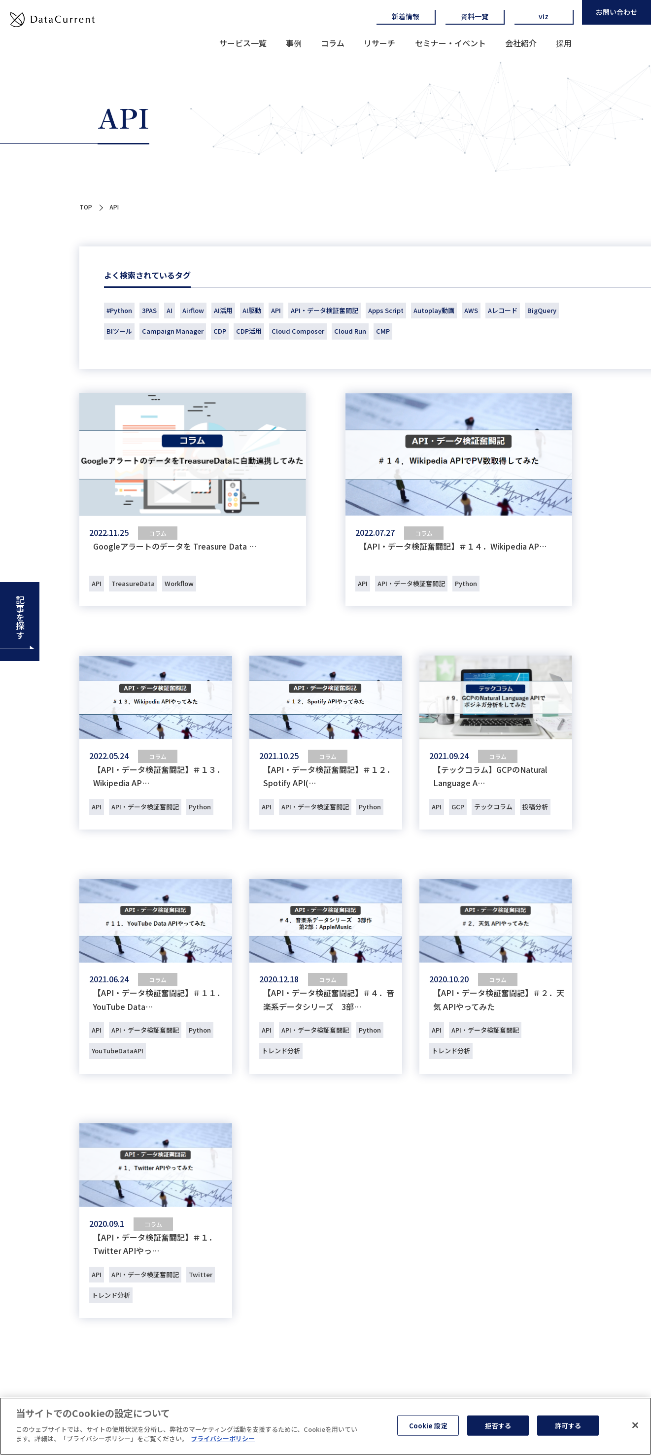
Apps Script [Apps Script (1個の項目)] (386, 310)
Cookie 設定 (428, 1426)
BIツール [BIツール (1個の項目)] (119, 331)
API (97, 583)
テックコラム (493, 806)
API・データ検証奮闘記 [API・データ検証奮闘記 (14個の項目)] (324, 310)
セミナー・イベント (450, 43)
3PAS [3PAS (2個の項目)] (149, 310)
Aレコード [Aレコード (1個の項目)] (502, 310)
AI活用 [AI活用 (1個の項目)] (223, 310)
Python (466, 583)
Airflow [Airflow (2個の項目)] (193, 310)
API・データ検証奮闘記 (411, 583)
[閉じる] (635, 1426)
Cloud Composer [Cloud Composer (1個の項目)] (298, 331)
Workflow (179, 583)
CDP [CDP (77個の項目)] (219, 331)
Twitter (200, 1274)
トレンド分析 (281, 1050)
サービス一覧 (243, 43)
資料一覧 (474, 16)
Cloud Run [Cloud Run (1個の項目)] (350, 331)
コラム (332, 43)
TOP (85, 207)
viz (543, 16)
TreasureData (133, 583)
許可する (568, 1426)
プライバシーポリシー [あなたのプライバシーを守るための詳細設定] (223, 1439)
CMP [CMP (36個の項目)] (383, 331)
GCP (457, 806)
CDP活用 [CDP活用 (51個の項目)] (249, 331)
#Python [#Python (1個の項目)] (119, 310)
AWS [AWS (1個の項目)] (471, 310)
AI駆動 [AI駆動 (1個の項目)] (251, 310)
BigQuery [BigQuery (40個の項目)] (541, 310)
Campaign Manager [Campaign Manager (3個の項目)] (173, 331)
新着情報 (405, 16)
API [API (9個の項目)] (276, 310)
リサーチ (379, 43)
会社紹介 (521, 43)
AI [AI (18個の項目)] (169, 310)
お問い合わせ (616, 12)
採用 (564, 43)
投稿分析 (535, 806)
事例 (294, 43)
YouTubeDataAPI (117, 1050)
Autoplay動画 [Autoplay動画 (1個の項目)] (433, 310)
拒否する (498, 1426)
